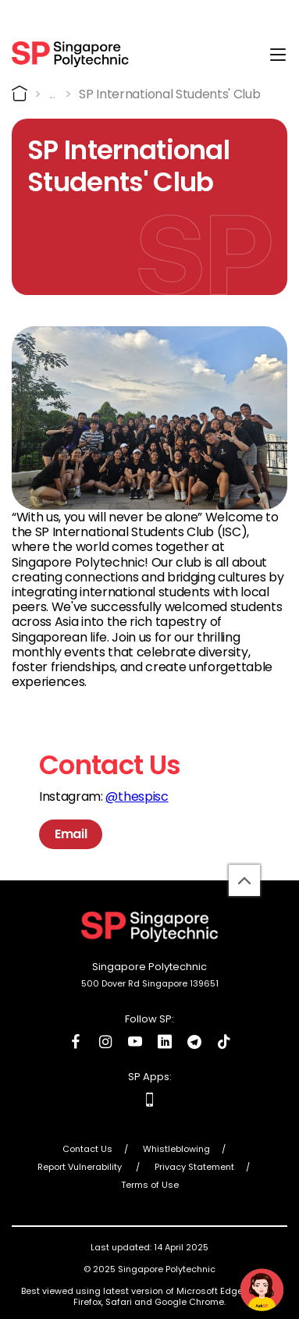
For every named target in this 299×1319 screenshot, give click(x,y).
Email (71, 834)
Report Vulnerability (80, 1167)
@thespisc (136, 796)
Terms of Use (150, 1185)
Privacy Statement (194, 1167)
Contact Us (87, 1149)
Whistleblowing (176, 1149)
